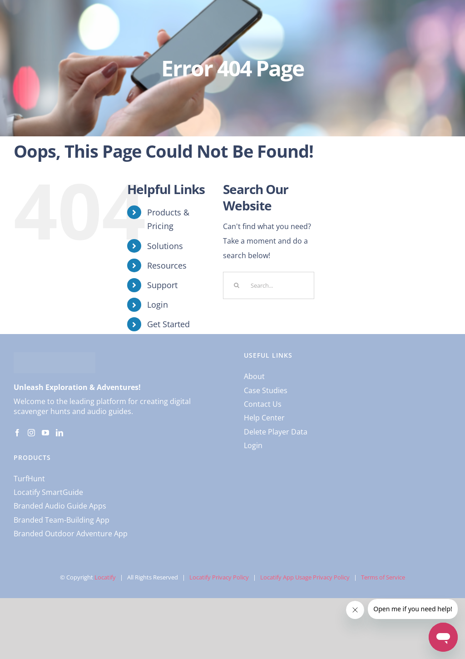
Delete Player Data (275, 432)
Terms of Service (383, 577)
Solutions (165, 245)
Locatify (105, 577)
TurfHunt (29, 479)
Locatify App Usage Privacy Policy (305, 577)
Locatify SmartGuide (48, 492)
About (254, 376)
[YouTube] (45, 432)
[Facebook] (17, 432)
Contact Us (263, 404)
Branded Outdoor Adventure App (71, 534)
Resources (167, 265)
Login (157, 304)
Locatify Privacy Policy (219, 577)
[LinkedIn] (59, 432)
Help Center (264, 418)
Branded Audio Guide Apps (60, 506)
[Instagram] (31, 432)
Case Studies (265, 390)
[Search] (236, 285)
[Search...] (268, 285)
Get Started (168, 324)
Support (162, 285)
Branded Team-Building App (61, 520)
